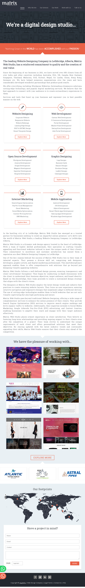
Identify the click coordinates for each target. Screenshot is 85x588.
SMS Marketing (22, 216)
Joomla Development (22, 163)
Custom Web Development (61, 118)
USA (54, 75)
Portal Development (61, 123)
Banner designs (61, 166)
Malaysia (27, 77)
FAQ (64, 584)
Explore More (22, 137)
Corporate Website (22, 118)
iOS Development (61, 206)
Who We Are (32, 8)
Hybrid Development (61, 208)
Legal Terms (48, 584)
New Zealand (75, 75)
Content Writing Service (22, 214)
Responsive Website (22, 120)
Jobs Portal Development (61, 131)
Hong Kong (76, 77)
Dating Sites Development (61, 128)
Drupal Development (22, 166)
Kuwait (41, 77)
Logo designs (61, 160)
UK (59, 75)
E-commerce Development (61, 120)
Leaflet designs (61, 171)
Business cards (61, 163)
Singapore (7, 77)
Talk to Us (77, 8)
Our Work (55, 8)
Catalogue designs (61, 174)
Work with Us (66, 8)
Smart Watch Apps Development (61, 211)
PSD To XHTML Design (22, 128)
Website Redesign (22, 123)
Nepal (49, 77)
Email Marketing (22, 208)
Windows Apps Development (61, 216)
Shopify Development (22, 174)
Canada (65, 75)
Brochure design (61, 168)
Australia (47, 75)
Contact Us (58, 584)
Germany (7, 80)
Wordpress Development (22, 160)
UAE (35, 77)
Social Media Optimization (22, 211)
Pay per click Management (22, 206)
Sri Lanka (58, 77)
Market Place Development (61, 126)
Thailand (18, 77)
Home (22, 8)
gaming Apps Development (61, 214)
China (66, 77)
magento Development (22, 168)
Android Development (61, 203)
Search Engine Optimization (22, 203)
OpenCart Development (22, 171)
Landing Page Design (22, 126)
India (10, 75)
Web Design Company (35, 584)
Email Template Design (22, 131)
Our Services (44, 8)
